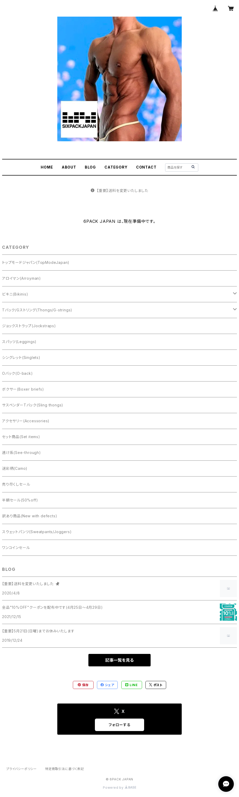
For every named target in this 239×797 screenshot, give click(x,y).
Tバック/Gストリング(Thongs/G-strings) (37, 310)
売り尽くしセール (16, 484)
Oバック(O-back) (17, 373)
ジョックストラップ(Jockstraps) (29, 326)
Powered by (119, 787)
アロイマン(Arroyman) (21, 278)
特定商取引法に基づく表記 (64, 769)
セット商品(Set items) (21, 436)
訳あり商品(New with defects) (29, 516)
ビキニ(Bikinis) (15, 294)
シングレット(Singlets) (21, 357)
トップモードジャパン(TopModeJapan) (35, 262)
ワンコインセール (16, 547)
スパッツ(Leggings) (19, 341)
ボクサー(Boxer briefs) (23, 389)
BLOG (90, 167)
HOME (47, 167)
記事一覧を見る (119, 660)
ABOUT (69, 167)
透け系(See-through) (21, 452)
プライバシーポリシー (21, 769)
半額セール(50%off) (20, 500)
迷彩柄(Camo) (14, 468)
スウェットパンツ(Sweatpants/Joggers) (37, 532)
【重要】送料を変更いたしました (119, 190)
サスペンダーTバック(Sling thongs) (32, 405)
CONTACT (146, 167)
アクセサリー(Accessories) (26, 421)
